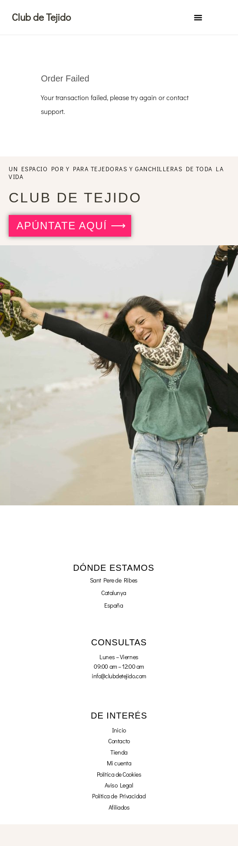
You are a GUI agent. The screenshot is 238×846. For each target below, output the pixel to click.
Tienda (118, 752)
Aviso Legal (119, 785)
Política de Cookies (119, 774)
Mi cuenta (119, 763)
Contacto (118, 741)
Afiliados (119, 807)
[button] (198, 17)
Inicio (119, 730)
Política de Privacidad (118, 796)
